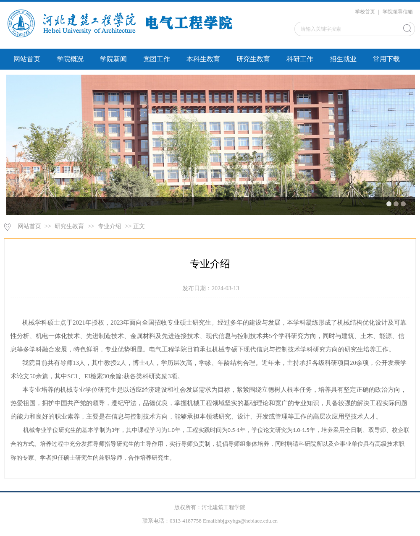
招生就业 (343, 58)
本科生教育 (203, 58)
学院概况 (70, 58)
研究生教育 (253, 58)
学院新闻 (113, 58)
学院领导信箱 (398, 12)
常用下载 (386, 58)
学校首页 (365, 12)
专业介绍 (109, 226)
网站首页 (26, 58)
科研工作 (299, 58)
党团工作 (156, 58)
